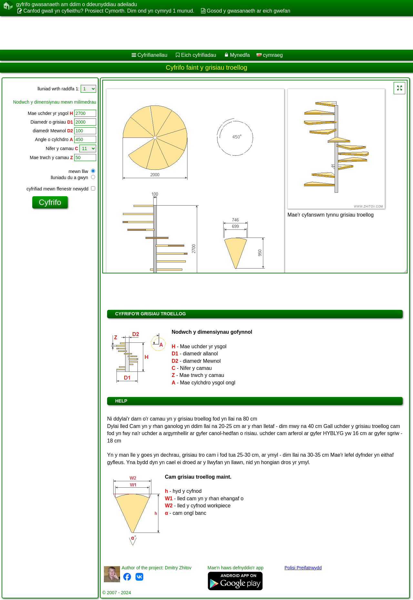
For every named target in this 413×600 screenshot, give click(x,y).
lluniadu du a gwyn (73, 177)
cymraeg (270, 55)
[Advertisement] (195, 32)
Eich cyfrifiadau (198, 55)
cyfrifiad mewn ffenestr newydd (60, 188)
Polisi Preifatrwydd (303, 567)
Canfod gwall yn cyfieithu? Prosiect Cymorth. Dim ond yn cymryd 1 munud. (108, 11)
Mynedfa (240, 55)
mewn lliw (81, 171)
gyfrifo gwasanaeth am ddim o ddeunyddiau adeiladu (76, 4)
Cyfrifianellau (152, 55)
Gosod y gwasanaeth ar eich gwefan (248, 11)
